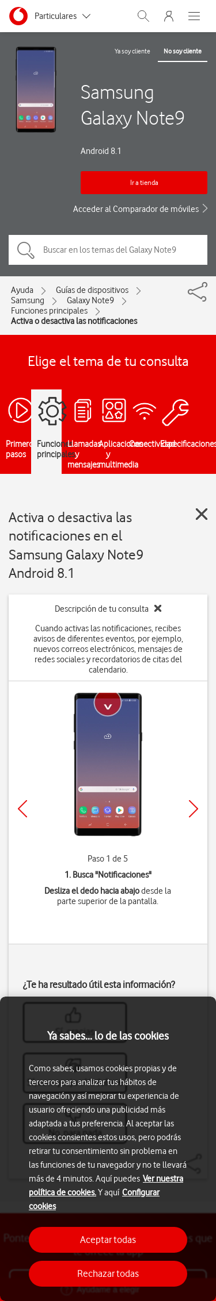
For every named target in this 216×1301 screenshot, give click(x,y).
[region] (108, 1149)
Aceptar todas (108, 1239)
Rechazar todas (108, 1273)
